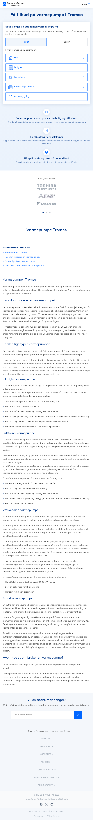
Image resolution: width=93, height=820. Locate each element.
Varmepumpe (43, 731)
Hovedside (29, 731)
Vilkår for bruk (53, 816)
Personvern (38, 816)
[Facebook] (41, 804)
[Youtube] (52, 804)
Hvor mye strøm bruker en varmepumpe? (24, 265)
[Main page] (15, 4)
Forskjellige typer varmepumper (20, 261)
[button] (43, 212)
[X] (46, 804)
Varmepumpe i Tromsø (15, 253)
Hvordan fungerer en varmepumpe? (22, 257)
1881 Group (58, 811)
